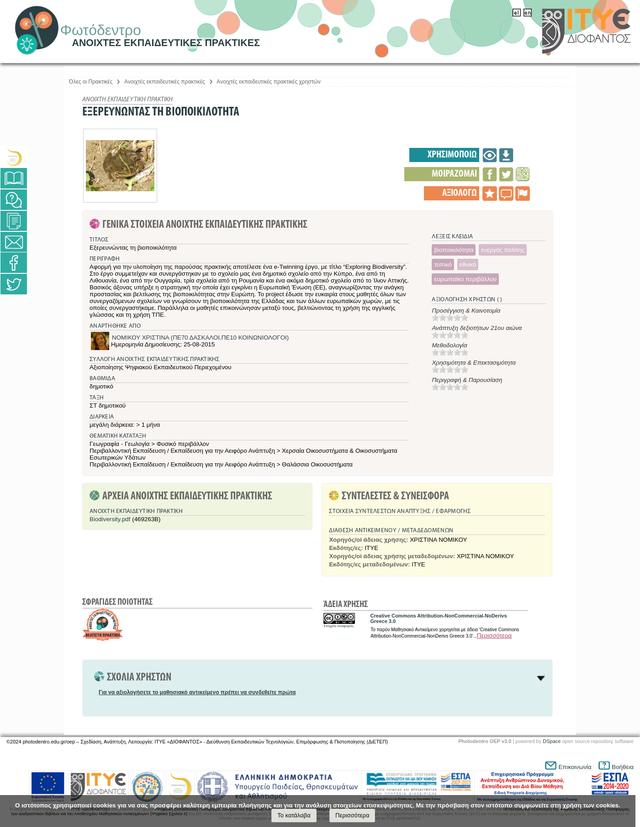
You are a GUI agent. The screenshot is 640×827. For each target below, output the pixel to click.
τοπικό (442, 264)
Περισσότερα (494, 635)
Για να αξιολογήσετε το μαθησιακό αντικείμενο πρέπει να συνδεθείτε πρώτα (197, 692)
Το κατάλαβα (294, 815)
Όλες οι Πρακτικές (90, 82)
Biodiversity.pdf (110, 519)
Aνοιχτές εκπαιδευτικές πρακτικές (164, 82)
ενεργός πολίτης (502, 249)
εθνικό (468, 264)
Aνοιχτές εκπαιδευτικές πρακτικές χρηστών (268, 82)
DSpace (552, 741)
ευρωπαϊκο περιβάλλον (465, 279)
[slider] (450, 317)
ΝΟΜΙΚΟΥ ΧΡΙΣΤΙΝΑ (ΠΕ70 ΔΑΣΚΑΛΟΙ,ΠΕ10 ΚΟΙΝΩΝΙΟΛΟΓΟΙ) (200, 337)
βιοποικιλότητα (453, 249)
